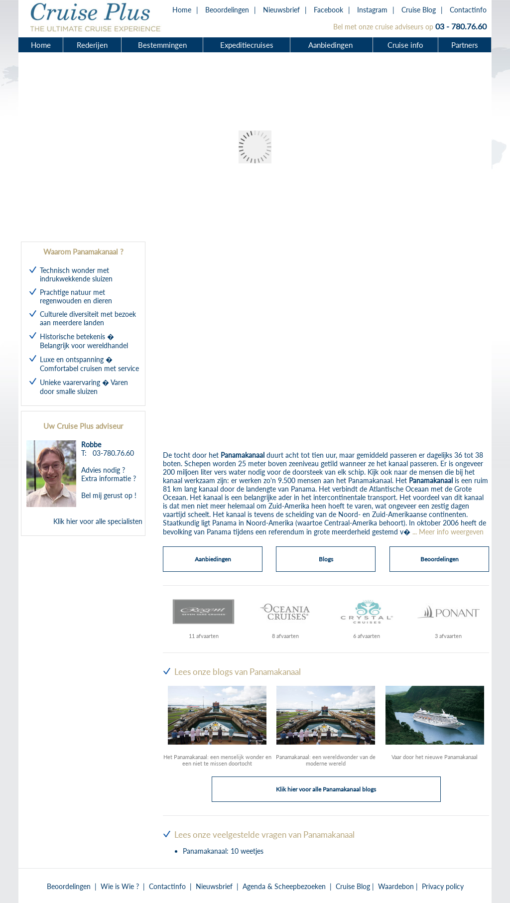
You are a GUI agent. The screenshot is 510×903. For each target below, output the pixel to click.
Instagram (372, 9)
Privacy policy (443, 886)
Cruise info (405, 44)
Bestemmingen (162, 44)
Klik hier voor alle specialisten (97, 521)
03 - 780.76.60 (461, 26)
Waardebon (396, 886)
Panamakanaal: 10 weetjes (223, 851)
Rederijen (92, 44)
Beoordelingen (227, 9)
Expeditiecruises (246, 44)
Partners (464, 44)
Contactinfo (468, 9)
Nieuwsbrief (281, 9)
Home (181, 9)
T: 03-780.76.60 (107, 453)
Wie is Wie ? (120, 886)
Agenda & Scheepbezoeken (284, 886)
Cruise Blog (418, 9)
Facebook (328, 9)
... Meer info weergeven (448, 531)
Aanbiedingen (332, 44)
